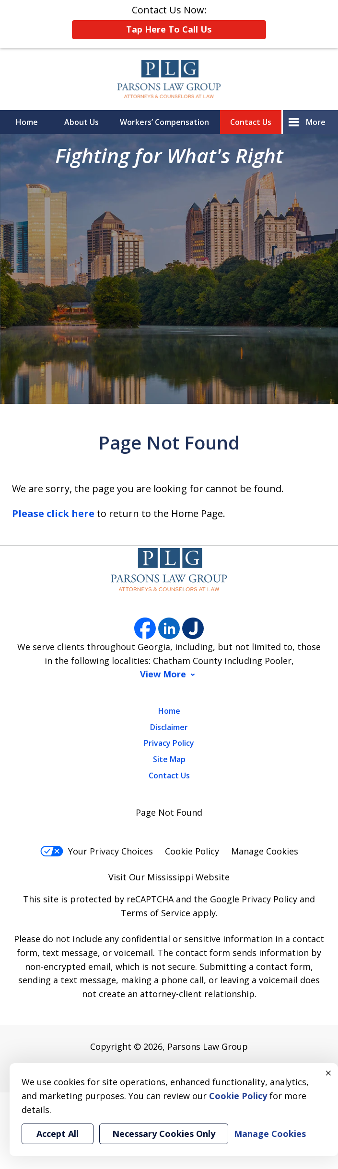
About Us (81, 122)
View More (163, 674)
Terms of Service (155, 913)
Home (27, 122)
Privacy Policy (169, 743)
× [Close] (328, 1073)
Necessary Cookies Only (163, 1133)
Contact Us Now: (169, 21)
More (316, 122)
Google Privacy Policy (253, 899)
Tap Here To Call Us (168, 29)
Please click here (53, 513)
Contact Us (250, 122)
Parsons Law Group (207, 1046)
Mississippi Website (188, 877)
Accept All (57, 1133)
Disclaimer (169, 727)
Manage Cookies (264, 851)
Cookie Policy (192, 851)
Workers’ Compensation (164, 122)
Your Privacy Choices (96, 851)
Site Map (169, 759)
